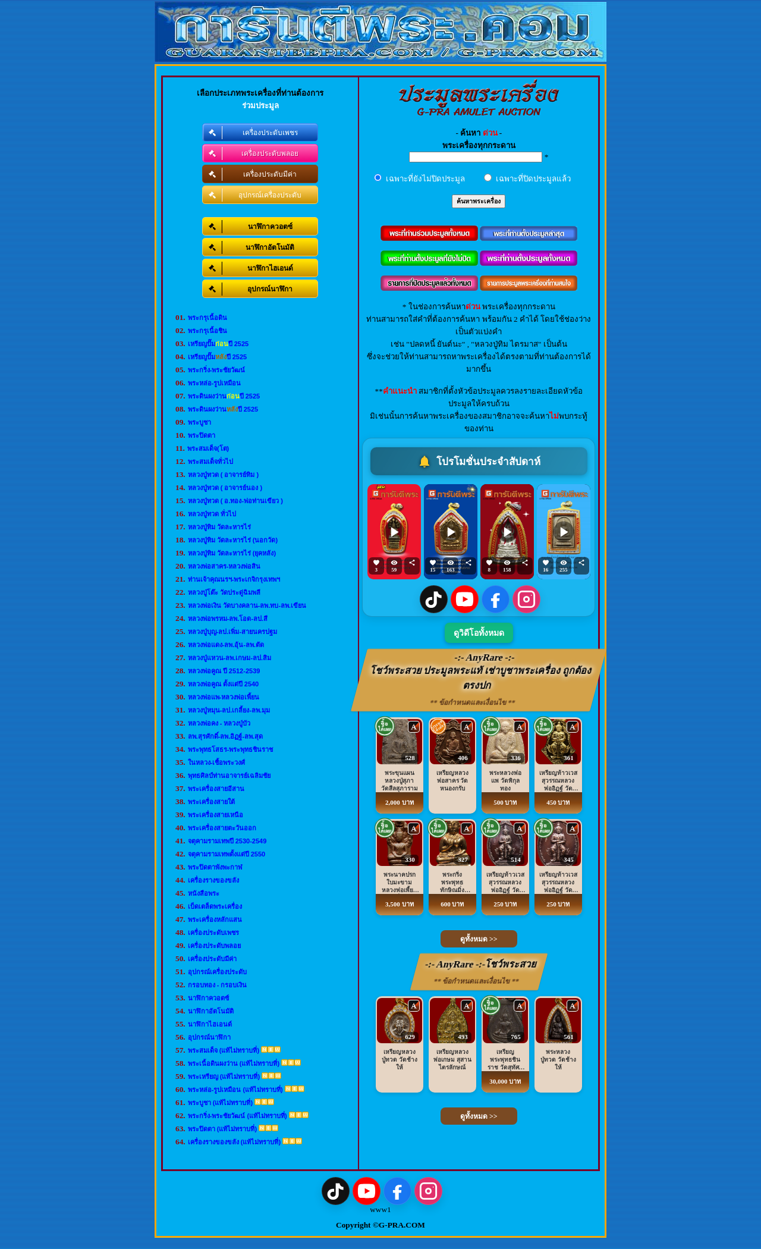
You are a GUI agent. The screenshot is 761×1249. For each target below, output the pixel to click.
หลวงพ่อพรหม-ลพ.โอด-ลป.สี (228, 618)
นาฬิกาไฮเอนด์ (210, 1024)
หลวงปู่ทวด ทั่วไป (212, 513)
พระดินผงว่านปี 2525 (224, 396)
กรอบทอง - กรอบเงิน (217, 984)
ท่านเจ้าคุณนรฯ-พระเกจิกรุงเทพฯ (234, 579)
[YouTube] (465, 599)
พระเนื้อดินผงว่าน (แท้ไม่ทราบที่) (233, 1063)
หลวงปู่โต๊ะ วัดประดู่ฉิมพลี (224, 592)
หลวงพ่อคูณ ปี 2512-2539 (224, 670)
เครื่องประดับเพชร (213, 932)
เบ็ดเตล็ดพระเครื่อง (215, 906)
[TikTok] (434, 599)
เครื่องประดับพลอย (214, 945)
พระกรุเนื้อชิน (207, 330)
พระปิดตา (201, 435)
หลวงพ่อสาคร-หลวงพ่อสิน (224, 566)
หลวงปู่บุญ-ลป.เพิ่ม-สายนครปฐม (232, 631)
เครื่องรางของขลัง (213, 880)
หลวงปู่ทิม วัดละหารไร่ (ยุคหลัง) (232, 553)
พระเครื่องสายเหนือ (215, 814)
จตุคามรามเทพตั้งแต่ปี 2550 (227, 854)
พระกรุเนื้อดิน (207, 317)
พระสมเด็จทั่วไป (210, 461)
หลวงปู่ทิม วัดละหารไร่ (219, 527)
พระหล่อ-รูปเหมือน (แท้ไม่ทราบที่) (235, 1089)
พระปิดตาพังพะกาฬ (215, 867)
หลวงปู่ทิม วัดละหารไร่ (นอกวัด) (233, 540)
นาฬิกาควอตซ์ (208, 998)
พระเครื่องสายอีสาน (216, 788)
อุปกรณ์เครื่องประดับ (217, 971)
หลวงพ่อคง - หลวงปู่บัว (219, 723)
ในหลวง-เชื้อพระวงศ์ (217, 762)
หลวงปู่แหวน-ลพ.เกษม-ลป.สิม (229, 657)
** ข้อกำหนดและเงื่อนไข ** (473, 702)
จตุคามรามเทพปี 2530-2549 (227, 841)
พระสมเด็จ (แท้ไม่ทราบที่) (223, 1050)
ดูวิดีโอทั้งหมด (479, 633)
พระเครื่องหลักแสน (215, 919)
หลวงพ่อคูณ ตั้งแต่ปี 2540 (223, 684)
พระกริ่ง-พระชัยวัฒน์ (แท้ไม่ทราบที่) (237, 1115)
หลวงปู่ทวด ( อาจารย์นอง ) (225, 487)
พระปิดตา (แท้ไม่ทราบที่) (222, 1128)
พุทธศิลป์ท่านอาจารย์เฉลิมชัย (229, 775)
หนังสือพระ (203, 893)
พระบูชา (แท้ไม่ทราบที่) (220, 1102)
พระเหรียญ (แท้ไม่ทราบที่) (224, 1076)
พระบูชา (199, 422)
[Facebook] (496, 599)
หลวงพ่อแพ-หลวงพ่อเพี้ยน (224, 697)
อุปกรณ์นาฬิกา (209, 1037)
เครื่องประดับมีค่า (212, 958)
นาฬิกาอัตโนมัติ (211, 1011)
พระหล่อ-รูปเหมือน (214, 383)
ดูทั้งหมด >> (479, 939)
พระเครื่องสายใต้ (211, 801)
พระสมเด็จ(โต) (208, 448)
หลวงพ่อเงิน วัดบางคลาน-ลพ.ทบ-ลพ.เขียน (247, 605)
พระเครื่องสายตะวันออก (222, 827)
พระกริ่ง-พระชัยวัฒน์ (217, 370)
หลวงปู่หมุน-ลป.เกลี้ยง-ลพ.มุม (229, 710)
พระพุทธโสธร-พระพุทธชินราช (230, 749)
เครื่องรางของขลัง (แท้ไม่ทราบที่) (234, 1142)
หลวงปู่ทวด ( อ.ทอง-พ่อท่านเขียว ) (235, 500)
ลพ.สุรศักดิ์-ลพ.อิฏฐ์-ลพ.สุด (225, 736)
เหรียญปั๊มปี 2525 (218, 343)
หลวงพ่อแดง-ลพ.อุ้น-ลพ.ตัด (226, 644)
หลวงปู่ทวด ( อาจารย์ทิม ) (223, 474)
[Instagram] (526, 599)
